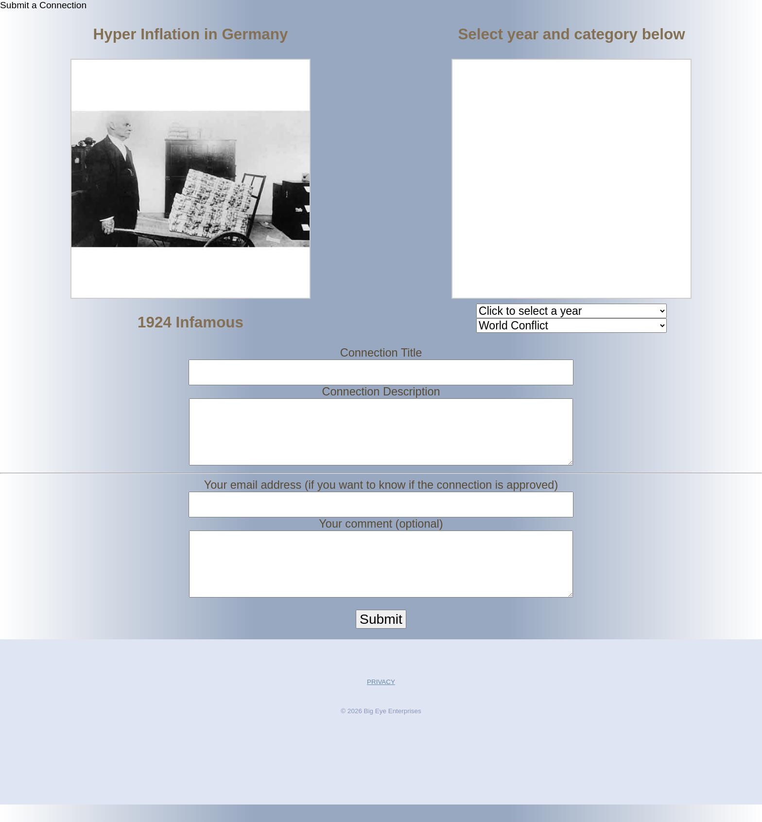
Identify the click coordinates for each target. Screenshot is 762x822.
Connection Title (381, 352)
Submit (381, 636)
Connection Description (381, 391)
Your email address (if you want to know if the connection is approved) (381, 493)
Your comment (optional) (381, 532)
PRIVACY (381, 699)
